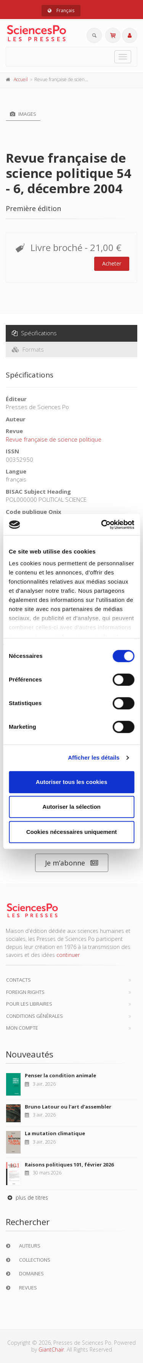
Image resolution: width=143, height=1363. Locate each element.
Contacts (18, 979)
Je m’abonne (71, 863)
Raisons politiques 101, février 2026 (69, 1164)
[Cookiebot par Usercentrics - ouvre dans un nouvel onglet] (101, 525)
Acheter (111, 263)
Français (61, 10)
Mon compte (22, 1027)
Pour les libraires (29, 1003)
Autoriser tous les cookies (72, 782)
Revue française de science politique (53, 439)
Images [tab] (23, 113)
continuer (68, 954)
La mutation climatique (55, 1133)
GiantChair (51, 1349)
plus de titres (27, 1197)
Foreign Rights (25, 992)
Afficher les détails (93, 757)
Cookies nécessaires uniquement (71, 832)
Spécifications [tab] (34, 333)
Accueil (21, 79)
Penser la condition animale (60, 1075)
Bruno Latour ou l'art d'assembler (68, 1106)
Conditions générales (34, 1016)
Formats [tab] (28, 349)
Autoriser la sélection (71, 806)
